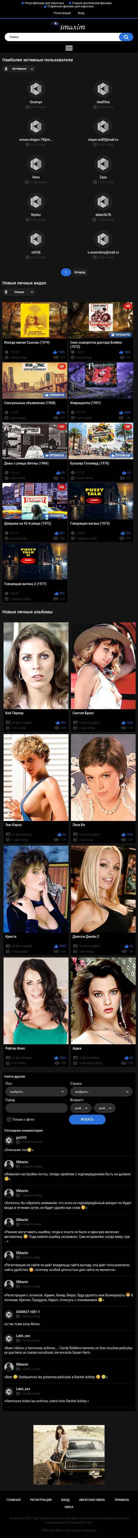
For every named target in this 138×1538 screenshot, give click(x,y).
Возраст (76, 1100)
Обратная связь (92, 1500)
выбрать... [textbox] (17, 1092)
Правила (122, 1500)
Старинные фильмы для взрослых (70, 6)
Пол (8, 1083)
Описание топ (19, 1150)
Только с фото (23, 1119)
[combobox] (36, 1091)
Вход (81, 13)
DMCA (69, 1507)
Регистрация (62, 13)
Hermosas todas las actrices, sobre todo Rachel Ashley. (46, 1401)
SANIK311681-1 (28, 1312)
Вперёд (80, 272)
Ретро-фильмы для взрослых (44, 3)
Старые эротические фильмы (92, 3)
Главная (14, 1500)
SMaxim (22, 1162)
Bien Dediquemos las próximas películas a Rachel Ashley (56, 1377)
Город (10, 1100)
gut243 (21, 1137)
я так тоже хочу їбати (22, 1324)
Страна (75, 1083)
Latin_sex (23, 1336)
